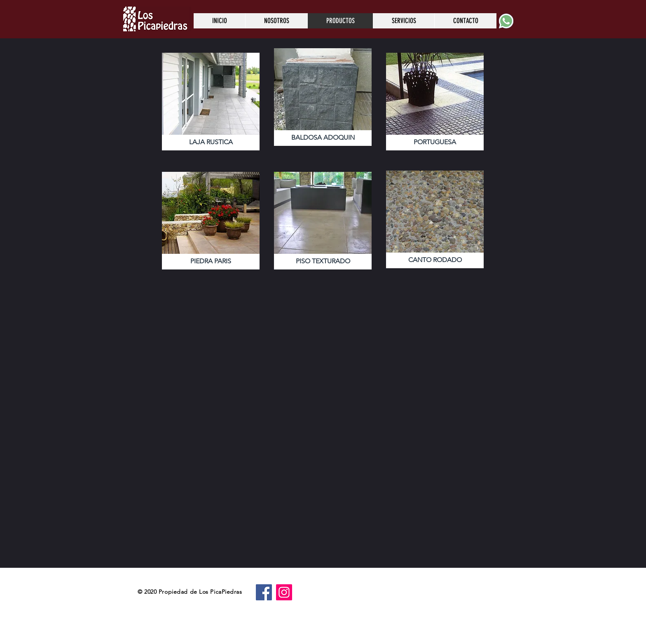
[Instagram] (284, 592)
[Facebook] (264, 592)
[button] (211, 101)
